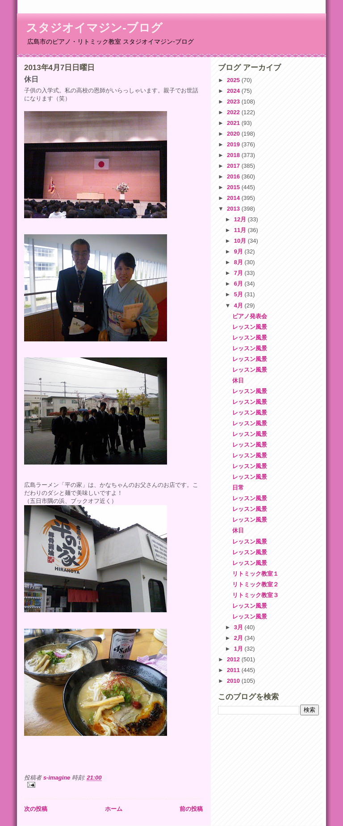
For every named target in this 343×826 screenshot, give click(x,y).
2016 (234, 176)
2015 (234, 187)
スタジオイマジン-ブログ (94, 27)
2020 (234, 133)
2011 (234, 670)
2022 (234, 112)
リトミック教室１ (255, 573)
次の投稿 (35, 808)
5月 (239, 294)
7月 (239, 273)
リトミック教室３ (255, 595)
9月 (239, 251)
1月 (239, 648)
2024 (234, 90)
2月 (239, 638)
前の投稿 (191, 808)
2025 (234, 80)
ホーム (113, 808)
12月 (241, 219)
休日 (238, 380)
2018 (234, 155)
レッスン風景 (249, 327)
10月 (241, 240)
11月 (241, 230)
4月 (239, 305)
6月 (239, 283)
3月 (239, 627)
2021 (234, 123)
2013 (234, 208)
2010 (234, 680)
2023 (234, 101)
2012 (234, 659)
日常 (238, 487)
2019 (234, 144)
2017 (234, 165)
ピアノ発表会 (249, 316)
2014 (234, 198)
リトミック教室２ (255, 584)
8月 (239, 262)
